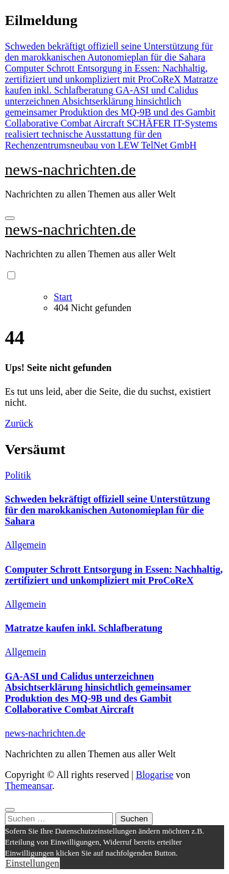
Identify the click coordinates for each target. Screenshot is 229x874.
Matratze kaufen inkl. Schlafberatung (83, 628)
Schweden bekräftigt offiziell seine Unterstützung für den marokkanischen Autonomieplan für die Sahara (107, 510)
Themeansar (28, 785)
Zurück (19, 423)
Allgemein (25, 545)
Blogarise (154, 774)
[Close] (10, 810)
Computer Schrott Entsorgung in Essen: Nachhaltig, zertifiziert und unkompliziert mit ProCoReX (114, 575)
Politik (18, 475)
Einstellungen (32, 863)
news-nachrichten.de (70, 169)
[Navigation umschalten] (10, 218)
